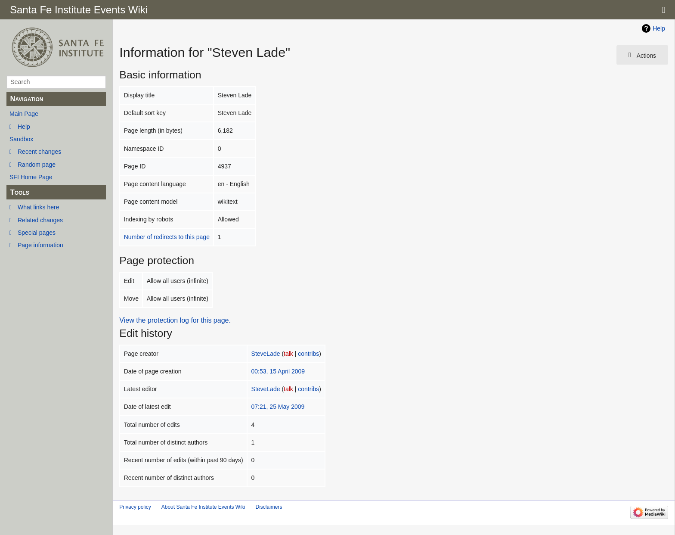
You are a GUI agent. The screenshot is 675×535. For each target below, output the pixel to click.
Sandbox (21, 139)
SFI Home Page (31, 177)
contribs (308, 353)
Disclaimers (268, 507)
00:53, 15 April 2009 (278, 371)
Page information (40, 245)
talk (288, 353)
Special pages (37, 232)
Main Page (23, 113)
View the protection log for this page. (175, 320)
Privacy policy (135, 507)
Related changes (40, 220)
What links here (38, 207)
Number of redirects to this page (167, 236)
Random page (37, 164)
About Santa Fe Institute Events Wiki (203, 507)
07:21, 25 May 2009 (278, 406)
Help (24, 126)
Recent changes (39, 151)
